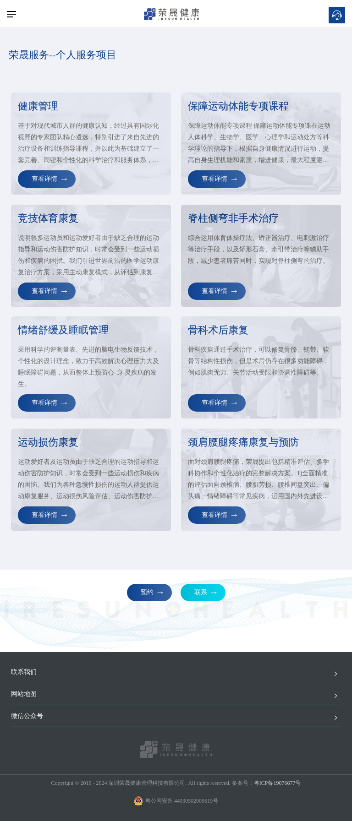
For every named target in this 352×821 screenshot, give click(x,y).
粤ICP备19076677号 (277, 783)
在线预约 (337, 15)
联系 (200, 592)
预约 (147, 592)
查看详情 (44, 178)
